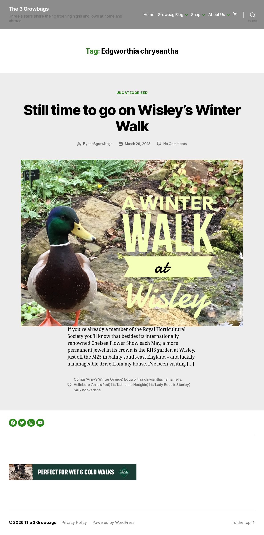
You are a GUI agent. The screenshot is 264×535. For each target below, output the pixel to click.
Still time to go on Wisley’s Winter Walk (132, 118)
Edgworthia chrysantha (143, 379)
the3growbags (100, 143)
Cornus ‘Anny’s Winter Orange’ (98, 379)
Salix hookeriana (87, 390)
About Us (216, 14)
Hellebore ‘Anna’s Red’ (91, 384)
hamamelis (172, 379)
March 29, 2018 (137, 143)
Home (149, 14)
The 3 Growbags (29, 9)
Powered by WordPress (113, 522)
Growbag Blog (170, 14)
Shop (195, 14)
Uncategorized (132, 93)
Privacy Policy (74, 522)
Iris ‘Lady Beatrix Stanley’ (169, 384)
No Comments (175, 143)
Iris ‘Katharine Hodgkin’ (129, 384)
